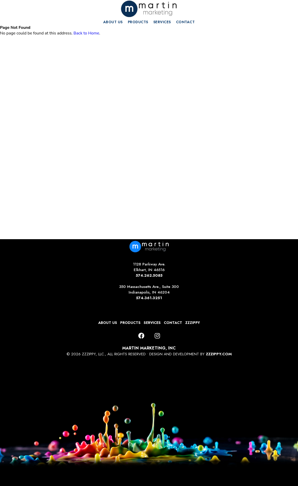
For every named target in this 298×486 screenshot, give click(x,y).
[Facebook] (141, 336)
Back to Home (86, 33)
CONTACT (185, 22)
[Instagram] (157, 336)
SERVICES (162, 22)
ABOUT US (113, 22)
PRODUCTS (138, 22)
